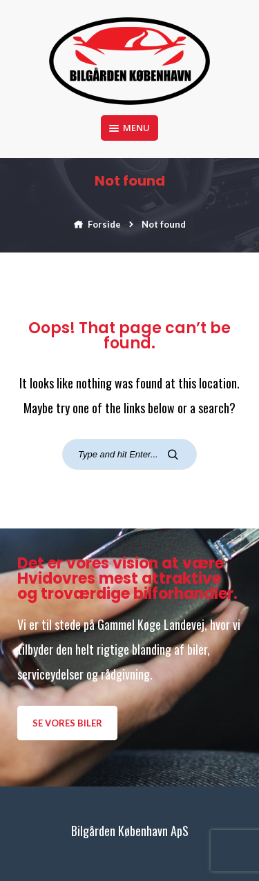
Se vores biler (67, 723)
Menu (129, 127)
